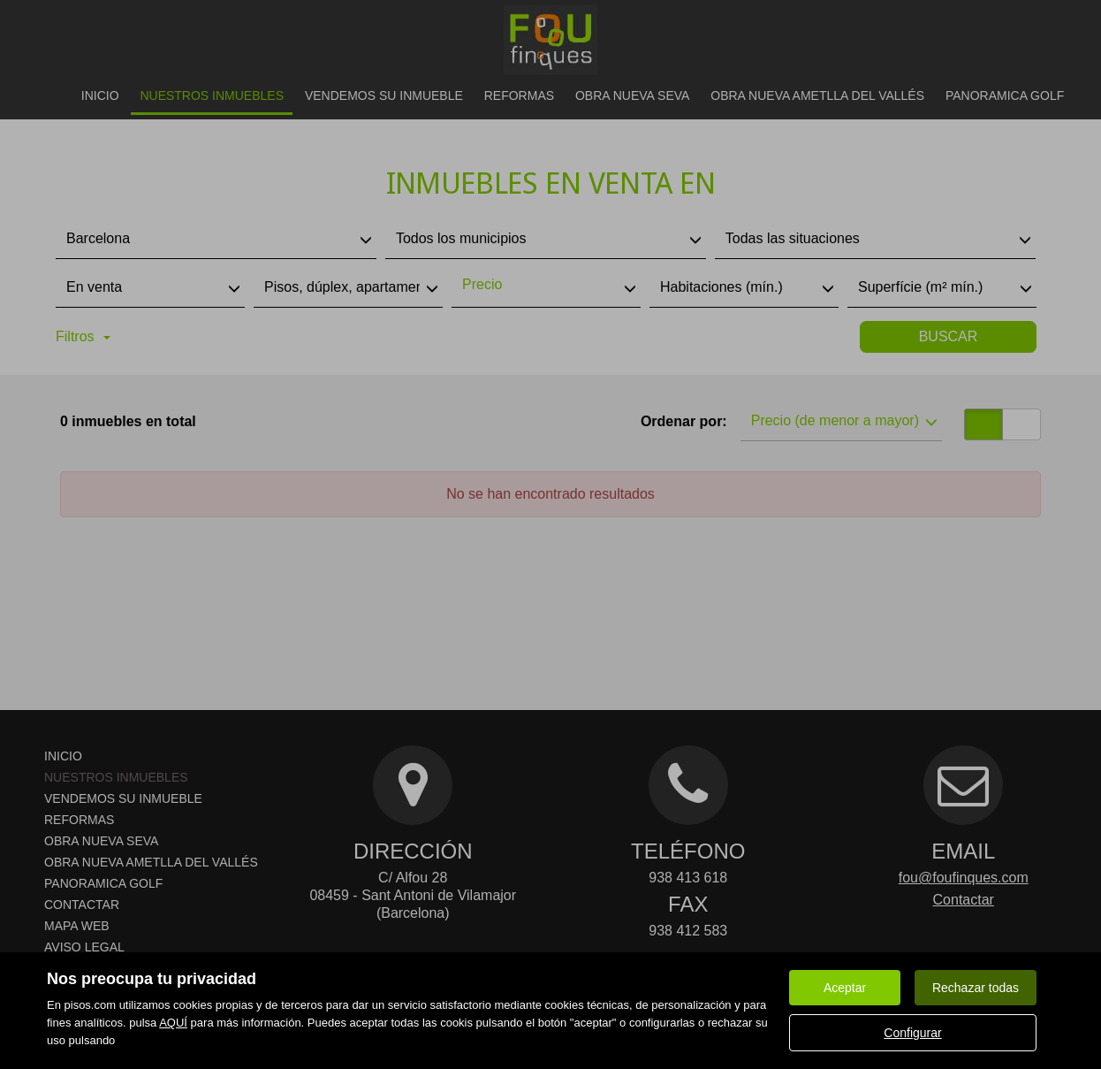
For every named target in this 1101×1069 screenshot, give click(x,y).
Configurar (912, 1033)
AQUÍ (173, 1022)
